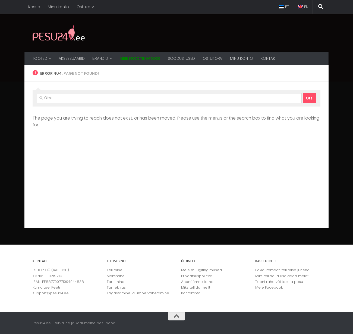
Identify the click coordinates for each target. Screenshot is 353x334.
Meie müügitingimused (201, 270)
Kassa (34, 7)
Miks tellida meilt (195, 287)
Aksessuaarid (72, 58)
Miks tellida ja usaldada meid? (282, 276)
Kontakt (269, 58)
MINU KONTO (241, 58)
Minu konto (58, 7)
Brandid (100, 58)
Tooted (39, 58)
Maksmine (116, 276)
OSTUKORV (212, 58)
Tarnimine (115, 281)
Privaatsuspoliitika (196, 276)
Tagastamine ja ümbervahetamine (138, 293)
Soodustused (181, 58)
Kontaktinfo (190, 293)
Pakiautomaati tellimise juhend (282, 270)
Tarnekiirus (116, 287)
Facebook (274, 287)
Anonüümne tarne (197, 281)
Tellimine (114, 270)
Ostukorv (85, 7)
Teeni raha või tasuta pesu (279, 281)
